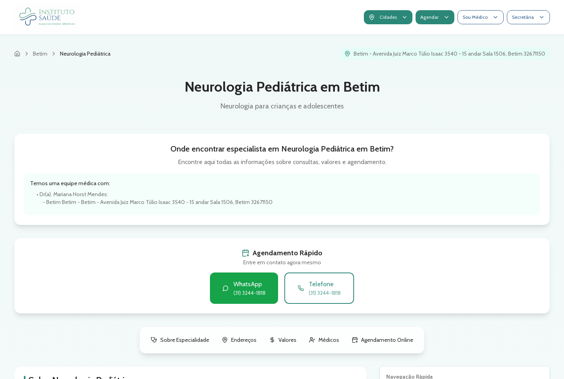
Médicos (324, 339)
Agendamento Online (382, 339)
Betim (40, 53)
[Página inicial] (17, 54)
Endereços (239, 339)
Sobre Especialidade (180, 339)
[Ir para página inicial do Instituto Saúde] (47, 17)
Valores (282, 339)
